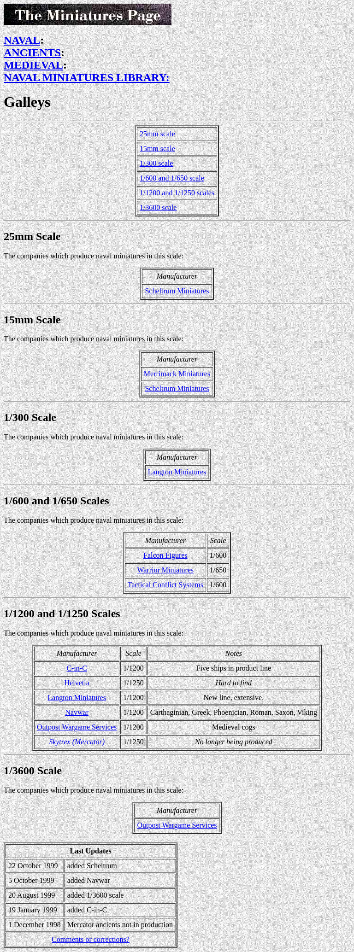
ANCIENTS (32, 52)
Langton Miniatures (177, 472)
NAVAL (22, 40)
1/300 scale (156, 163)
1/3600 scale (158, 207)
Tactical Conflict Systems (165, 585)
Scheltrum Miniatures (177, 291)
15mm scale (157, 148)
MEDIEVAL (33, 65)
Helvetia (77, 683)
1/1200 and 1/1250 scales (177, 193)
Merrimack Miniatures (177, 374)
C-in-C (76, 668)
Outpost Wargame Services (77, 727)
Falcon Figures (165, 555)
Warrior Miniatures (165, 570)
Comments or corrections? (91, 939)
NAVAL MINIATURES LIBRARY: (87, 77)
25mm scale (157, 134)
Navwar (76, 712)
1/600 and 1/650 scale (172, 178)
